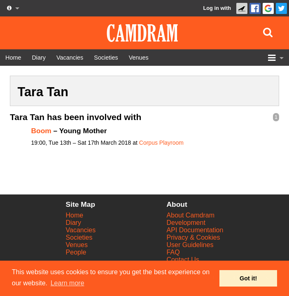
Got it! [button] (248, 278)
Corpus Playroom (161, 142)
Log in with (217, 8)
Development (186, 222)
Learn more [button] (67, 283)
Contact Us (183, 259)
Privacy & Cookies (193, 237)
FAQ (173, 252)
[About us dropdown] (12, 8)
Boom (41, 131)
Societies (79, 237)
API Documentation (195, 230)
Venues (77, 244)
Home (75, 215)
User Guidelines (190, 244)
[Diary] (38, 57)
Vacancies (81, 230)
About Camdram (191, 215)
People (76, 252)
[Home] (13, 57)
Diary (73, 222)
